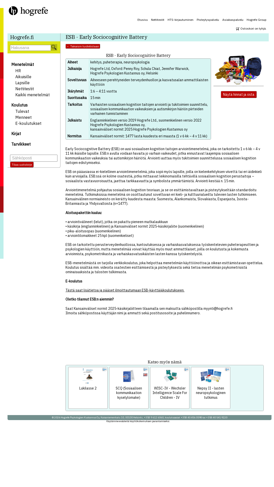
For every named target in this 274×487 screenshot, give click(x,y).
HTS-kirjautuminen (180, 20)
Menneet (23, 117)
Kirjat (16, 133)
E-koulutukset (28, 123)
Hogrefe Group (256, 20)
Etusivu (143, 20)
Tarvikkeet (21, 144)
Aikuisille (23, 76)
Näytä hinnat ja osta (238, 94)
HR (18, 70)
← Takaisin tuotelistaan (82, 46)
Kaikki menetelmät (32, 94)
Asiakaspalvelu (232, 20)
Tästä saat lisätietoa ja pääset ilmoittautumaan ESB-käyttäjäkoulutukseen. (124, 290)
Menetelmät (22, 64)
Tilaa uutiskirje (22, 164)
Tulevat (22, 111)
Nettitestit (157, 20)
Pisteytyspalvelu (208, 20)
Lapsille (22, 82)
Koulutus (19, 105)
